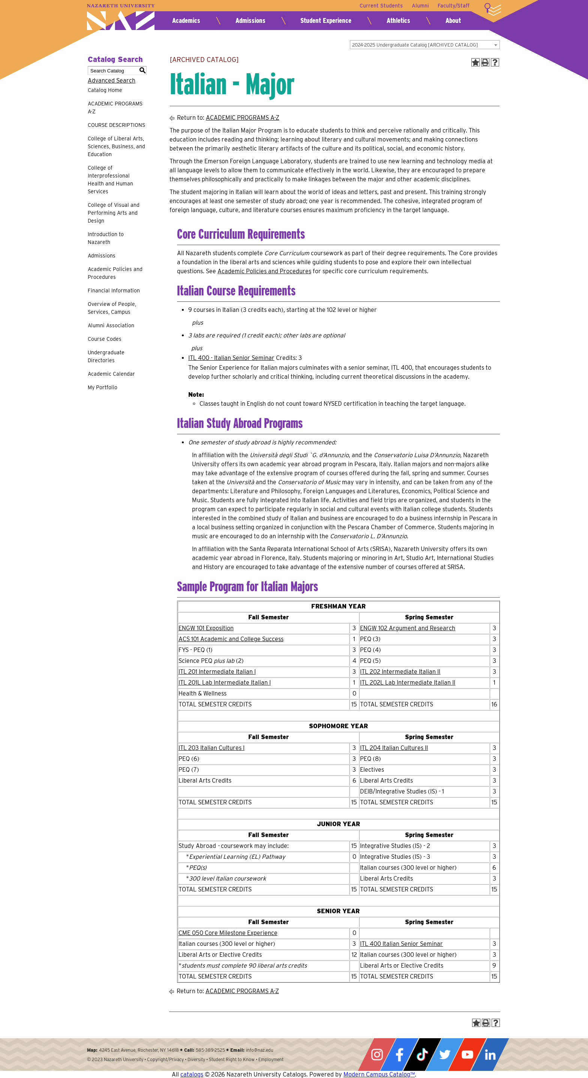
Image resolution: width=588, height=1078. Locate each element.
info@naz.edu (259, 1050)
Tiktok (422, 1054)
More (492, 9)
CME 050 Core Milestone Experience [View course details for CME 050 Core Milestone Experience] (228, 932)
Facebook (399, 1054)
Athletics (398, 20)
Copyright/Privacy (165, 1059)
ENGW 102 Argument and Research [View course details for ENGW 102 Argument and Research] (407, 628)
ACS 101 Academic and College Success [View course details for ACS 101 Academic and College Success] (231, 639)
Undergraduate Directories (106, 356)
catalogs (191, 1074)
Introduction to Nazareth (106, 238)
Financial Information (114, 291)
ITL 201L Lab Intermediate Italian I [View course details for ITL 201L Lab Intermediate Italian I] (224, 682)
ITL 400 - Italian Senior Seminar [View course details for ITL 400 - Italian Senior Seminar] (231, 357)
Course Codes (105, 339)
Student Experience (325, 20)
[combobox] (425, 44)
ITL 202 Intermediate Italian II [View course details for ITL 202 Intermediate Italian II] (400, 671)
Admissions (251, 20)
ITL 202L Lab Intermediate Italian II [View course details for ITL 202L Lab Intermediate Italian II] (407, 682)
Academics (186, 20)
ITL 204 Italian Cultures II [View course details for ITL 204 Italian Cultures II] (394, 747)
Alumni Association (111, 325)
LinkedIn (490, 1054)
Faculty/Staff (454, 6)
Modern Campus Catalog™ (379, 1074)
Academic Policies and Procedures (115, 273)
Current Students (380, 6)
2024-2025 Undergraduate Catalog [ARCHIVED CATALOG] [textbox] (415, 45)
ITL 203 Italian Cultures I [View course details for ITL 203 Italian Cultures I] (211, 747)
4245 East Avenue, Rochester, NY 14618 (139, 1050)
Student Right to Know (232, 1059)
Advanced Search (111, 80)
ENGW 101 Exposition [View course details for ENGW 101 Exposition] (206, 628)
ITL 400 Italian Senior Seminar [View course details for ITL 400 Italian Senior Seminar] (401, 943)
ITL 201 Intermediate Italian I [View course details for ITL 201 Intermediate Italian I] (217, 671)
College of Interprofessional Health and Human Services (110, 179)
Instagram (376, 1054)
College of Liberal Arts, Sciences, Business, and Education (116, 146)
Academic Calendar (111, 374)
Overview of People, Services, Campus (112, 308)
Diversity (196, 1059)
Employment (271, 1059)
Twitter (444, 1054)
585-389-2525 (210, 1050)
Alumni (420, 6)
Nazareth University (120, 17)
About (453, 20)
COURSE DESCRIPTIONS (116, 125)
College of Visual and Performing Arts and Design (114, 213)
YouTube (467, 1054)
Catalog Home (105, 90)
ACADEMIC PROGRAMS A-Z (115, 107)
